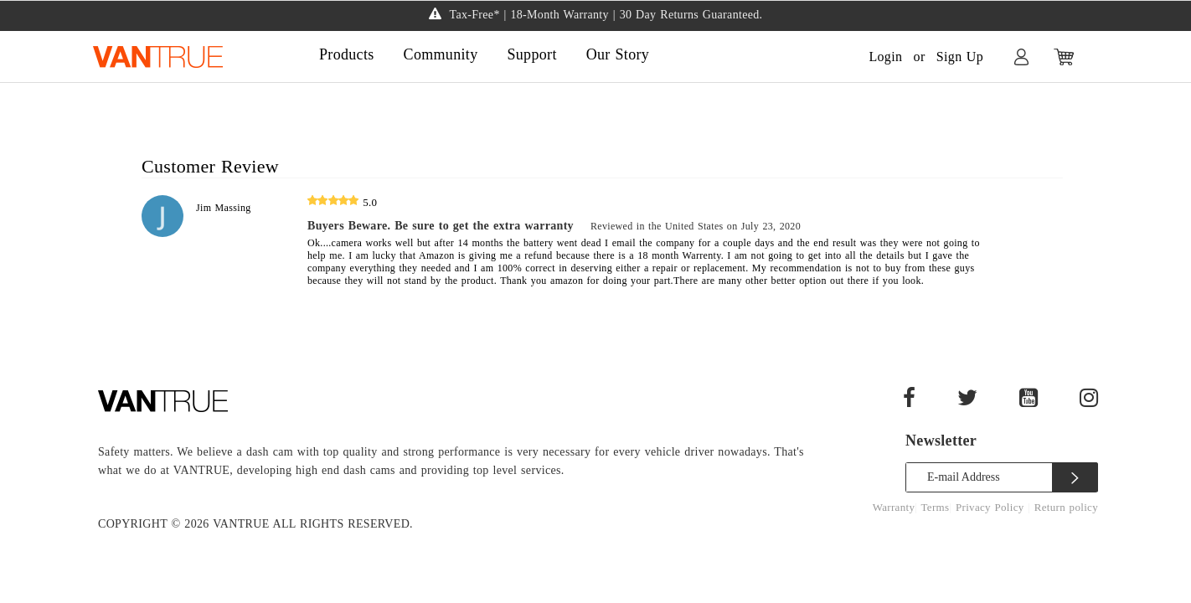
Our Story (617, 54)
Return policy (1066, 507)
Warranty (894, 507)
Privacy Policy (992, 507)
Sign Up (959, 56)
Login (885, 56)
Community (441, 54)
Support (531, 54)
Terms (935, 507)
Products (346, 54)
